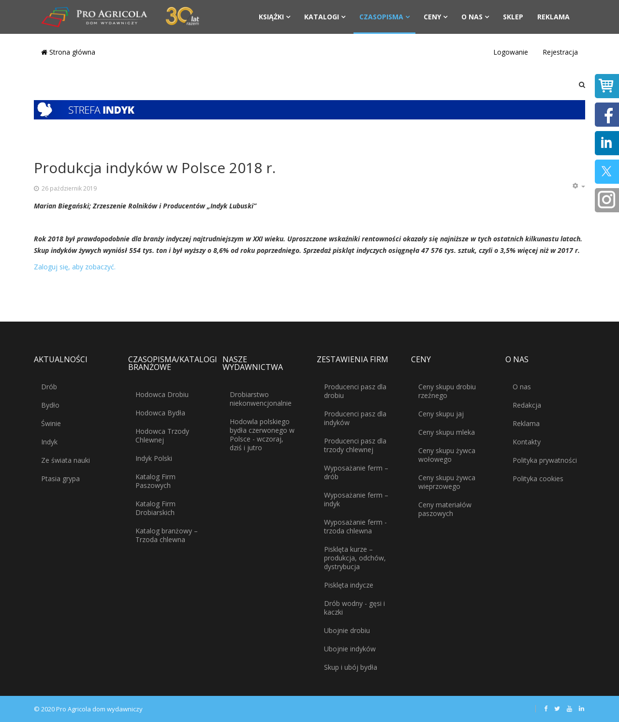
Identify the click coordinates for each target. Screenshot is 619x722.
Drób (49, 386)
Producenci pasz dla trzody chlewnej (355, 445)
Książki (271, 16)
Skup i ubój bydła (350, 667)
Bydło (50, 405)
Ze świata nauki (65, 460)
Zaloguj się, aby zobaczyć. (75, 266)
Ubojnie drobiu (347, 630)
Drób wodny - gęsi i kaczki (354, 608)
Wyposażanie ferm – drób (356, 472)
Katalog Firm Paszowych (155, 481)
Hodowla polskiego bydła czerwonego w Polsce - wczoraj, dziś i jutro (262, 434)
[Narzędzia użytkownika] (578, 186)
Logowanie (510, 52)
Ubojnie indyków (350, 648)
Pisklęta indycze (348, 584)
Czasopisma (381, 16)
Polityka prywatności (545, 460)
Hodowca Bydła (160, 412)
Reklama (553, 16)
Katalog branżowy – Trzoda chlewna (166, 535)
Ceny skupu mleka (446, 432)
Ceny (432, 16)
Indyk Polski (153, 458)
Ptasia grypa (60, 478)
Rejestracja (560, 52)
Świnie (51, 423)
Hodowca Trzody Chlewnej (162, 435)
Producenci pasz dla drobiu (355, 391)
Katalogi (321, 16)
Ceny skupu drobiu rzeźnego (447, 391)
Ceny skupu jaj (441, 413)
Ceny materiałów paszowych (445, 509)
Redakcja (527, 405)
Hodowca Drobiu (162, 394)
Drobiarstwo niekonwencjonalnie (261, 399)
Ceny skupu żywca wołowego (446, 455)
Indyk (49, 441)
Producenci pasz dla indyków (355, 418)
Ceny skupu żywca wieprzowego (446, 482)
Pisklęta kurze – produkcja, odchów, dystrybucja (355, 558)
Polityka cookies (538, 478)
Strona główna (68, 52)
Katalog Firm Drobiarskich (155, 508)
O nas (472, 16)
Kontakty (527, 441)
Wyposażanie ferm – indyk (356, 499)
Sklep (513, 16)
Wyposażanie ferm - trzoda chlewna (355, 526)
